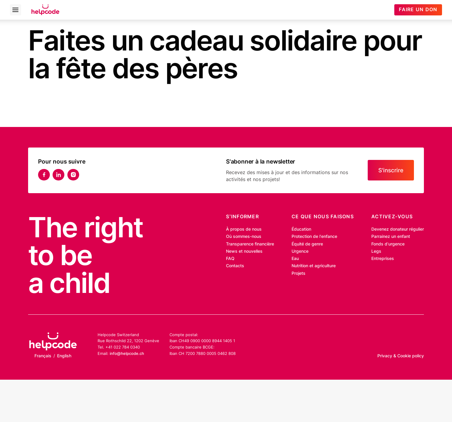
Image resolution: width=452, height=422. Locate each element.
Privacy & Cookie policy (400, 355)
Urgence (300, 251)
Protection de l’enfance (314, 236)
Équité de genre (307, 244)
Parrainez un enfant (390, 236)
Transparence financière (250, 244)
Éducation (301, 229)
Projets (298, 273)
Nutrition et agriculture (314, 265)
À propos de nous (244, 229)
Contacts (235, 265)
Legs (376, 251)
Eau (295, 258)
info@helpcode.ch (127, 353)
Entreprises (382, 258)
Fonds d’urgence (388, 244)
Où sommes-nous (243, 236)
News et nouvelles (244, 251)
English (64, 355)
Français (42, 355)
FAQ (230, 258)
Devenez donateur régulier (397, 229)
